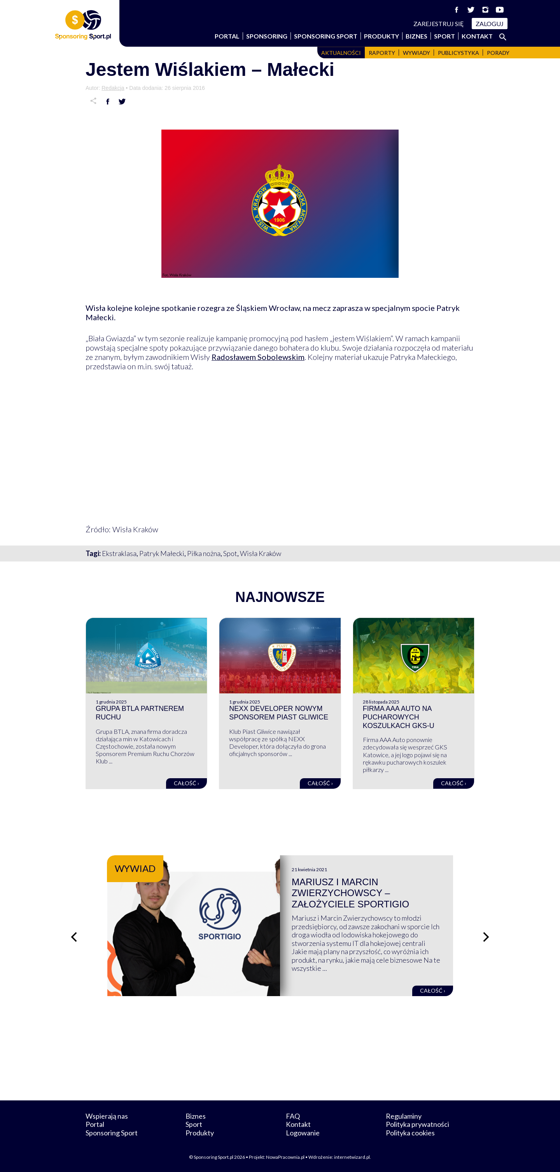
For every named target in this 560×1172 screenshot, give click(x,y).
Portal (227, 36)
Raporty (382, 52)
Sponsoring (266, 36)
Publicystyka (458, 52)
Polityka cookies (410, 1132)
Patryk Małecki (161, 553)
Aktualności (341, 52)
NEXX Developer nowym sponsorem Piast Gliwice (278, 713)
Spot (230, 553)
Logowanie (303, 1132)
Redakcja (113, 88)
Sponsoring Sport (325, 36)
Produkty (381, 36)
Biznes (416, 36)
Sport (444, 36)
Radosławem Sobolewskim (258, 356)
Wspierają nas (107, 1116)
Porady (498, 52)
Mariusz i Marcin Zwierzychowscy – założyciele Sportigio (350, 893)
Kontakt (477, 36)
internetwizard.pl (352, 1157)
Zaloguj (490, 23)
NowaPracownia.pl (285, 1157)
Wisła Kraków (260, 553)
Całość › (186, 783)
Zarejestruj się (438, 23)
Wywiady (416, 52)
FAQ (293, 1116)
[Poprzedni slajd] (74, 937)
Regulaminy (404, 1116)
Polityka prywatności (417, 1124)
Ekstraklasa (119, 553)
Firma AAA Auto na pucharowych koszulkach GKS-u (398, 717)
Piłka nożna (203, 553)
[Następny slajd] (486, 937)
